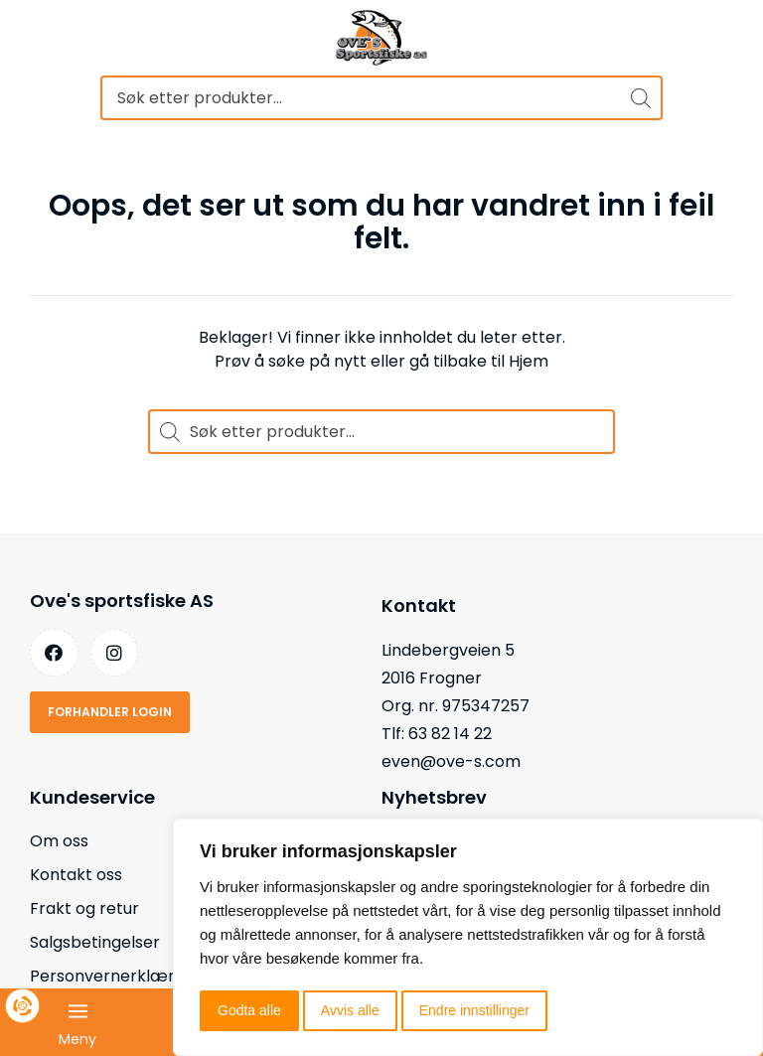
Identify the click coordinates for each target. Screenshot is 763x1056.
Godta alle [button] (249, 1010)
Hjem (528, 361)
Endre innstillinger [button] (474, 1010)
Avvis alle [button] (350, 1010)
